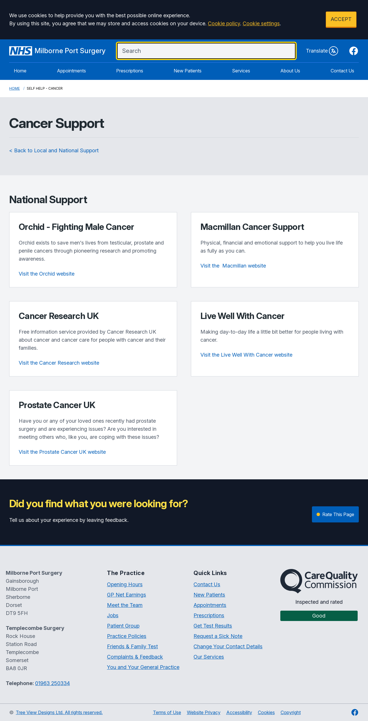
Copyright (291, 712)
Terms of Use (167, 712)
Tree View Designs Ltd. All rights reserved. (59, 712)
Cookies (266, 712)
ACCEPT (341, 19)
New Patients (188, 71)
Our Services (208, 657)
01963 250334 (52, 683)
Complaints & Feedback (135, 657)
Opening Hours (125, 584)
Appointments (71, 71)
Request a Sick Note (217, 636)
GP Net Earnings (126, 595)
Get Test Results (212, 626)
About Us (290, 71)
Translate (322, 50)
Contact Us (342, 71)
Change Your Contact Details (227, 646)
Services (241, 71)
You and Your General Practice (143, 667)
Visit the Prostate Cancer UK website (62, 452)
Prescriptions (129, 71)
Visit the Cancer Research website (59, 363)
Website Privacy (204, 712)
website (233, 266)
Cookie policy (224, 23)
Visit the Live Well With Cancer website (246, 355)
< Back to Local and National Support (54, 150)
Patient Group (123, 626)
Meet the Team (125, 605)
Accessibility (239, 712)
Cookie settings (261, 23)
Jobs (112, 615)
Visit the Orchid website (46, 274)
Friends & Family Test (132, 646)
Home (20, 71)
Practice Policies (126, 636)
